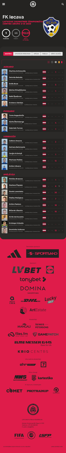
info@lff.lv (30, 427)
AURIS (61, 446)
